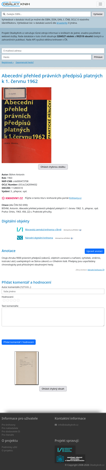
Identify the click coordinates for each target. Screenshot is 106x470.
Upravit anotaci (95, 251)
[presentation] (23, 332)
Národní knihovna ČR (96, 270)
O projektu (7, 450)
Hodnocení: (8, 296)
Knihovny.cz (75, 198)
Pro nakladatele (10, 428)
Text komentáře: (10, 305)
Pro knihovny (8, 424)
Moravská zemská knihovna (65, 449)
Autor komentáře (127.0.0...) (16, 287)
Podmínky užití (9, 447)
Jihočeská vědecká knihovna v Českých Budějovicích (70, 458)
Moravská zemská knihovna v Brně (43, 229)
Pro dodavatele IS (11, 431)
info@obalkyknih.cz (68, 424)
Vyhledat (98, 14)
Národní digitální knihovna (39, 237)
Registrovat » (8, 62)
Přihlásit (98, 57)
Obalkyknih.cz (97, 465)
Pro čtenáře (8, 434)
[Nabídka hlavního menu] (100, 4)
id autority (62, 22)
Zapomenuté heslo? (25, 62)
